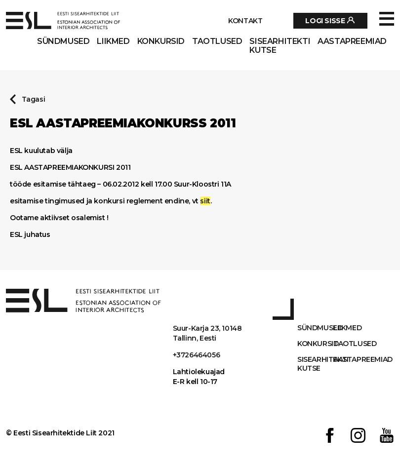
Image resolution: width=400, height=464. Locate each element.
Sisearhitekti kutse (279, 46)
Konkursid (161, 41)
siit (205, 200)
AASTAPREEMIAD (352, 41)
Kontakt (245, 20)
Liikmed (113, 41)
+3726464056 (196, 354)
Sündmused (63, 41)
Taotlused (217, 41)
